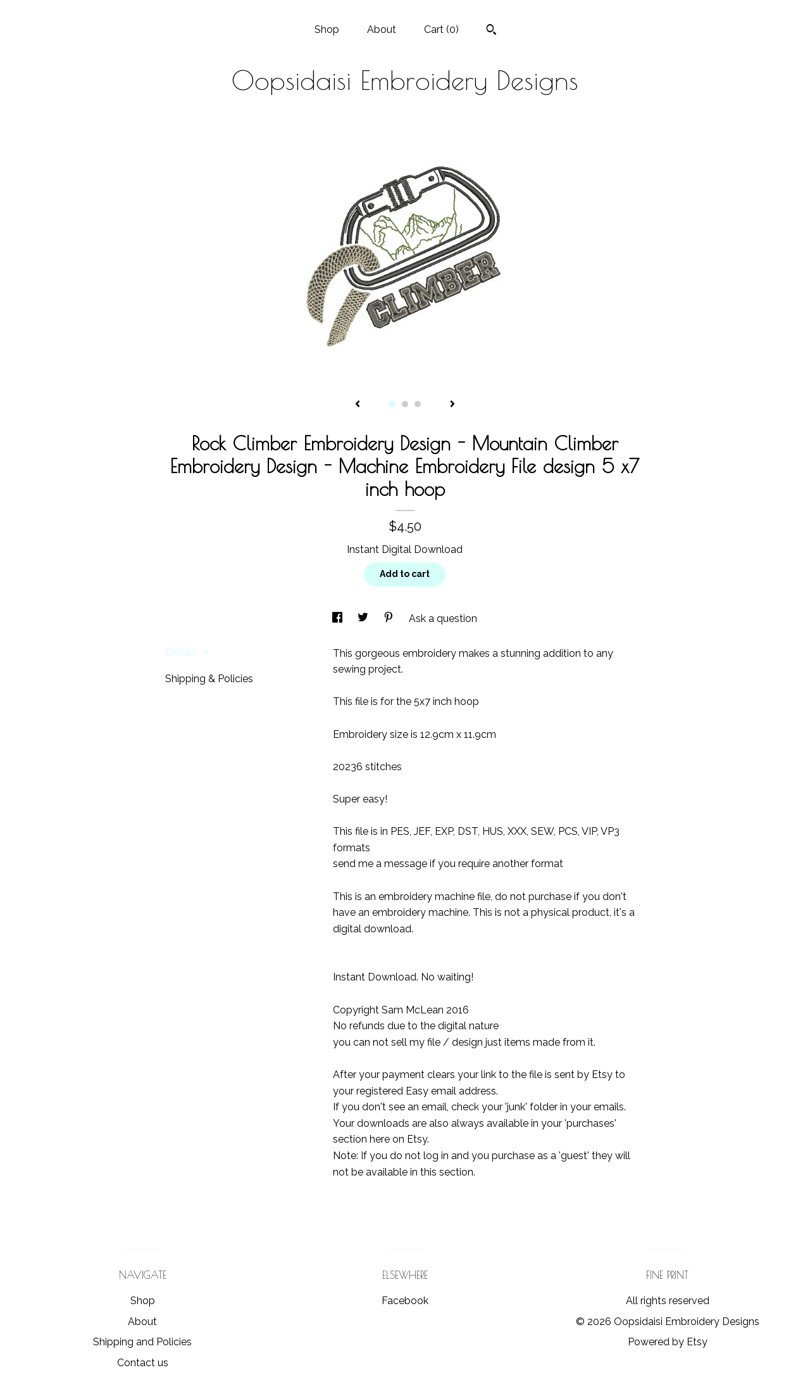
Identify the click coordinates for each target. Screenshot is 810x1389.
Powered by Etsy (667, 1342)
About (381, 29)
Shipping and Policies (142, 1342)
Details (186, 652)
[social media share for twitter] (364, 618)
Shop (327, 29)
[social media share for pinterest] (389, 618)
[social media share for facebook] (338, 618)
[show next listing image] (452, 404)
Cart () (441, 29)
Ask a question (443, 618)
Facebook (405, 1301)
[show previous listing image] (357, 404)
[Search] (491, 31)
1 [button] (392, 404)
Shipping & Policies (209, 679)
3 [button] (417, 404)
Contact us (142, 1363)
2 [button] (405, 404)
